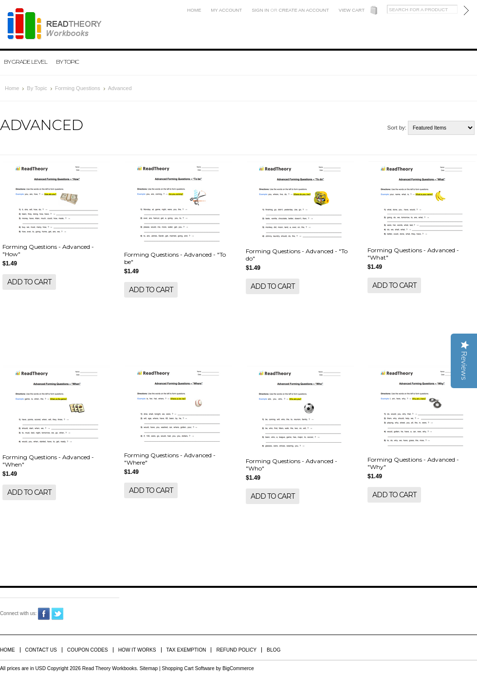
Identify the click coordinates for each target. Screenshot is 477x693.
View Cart (352, 10)
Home (194, 10)
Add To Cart (29, 282)
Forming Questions (77, 88)
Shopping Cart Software (188, 668)
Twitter (58, 614)
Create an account (304, 10)
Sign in (260, 10)
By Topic (67, 61)
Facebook (44, 614)
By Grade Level (25, 61)
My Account (226, 10)
